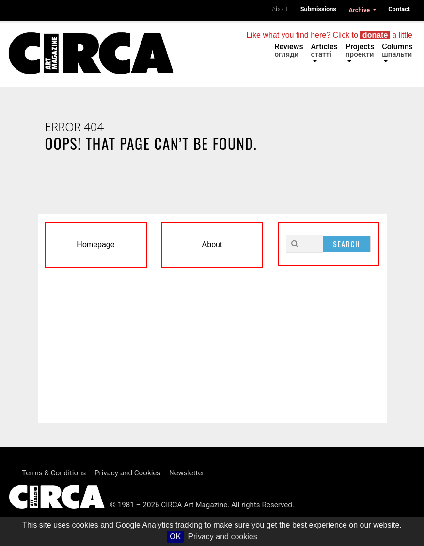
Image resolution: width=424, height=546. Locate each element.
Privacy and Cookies (127, 473)
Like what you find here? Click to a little (329, 35)
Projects (359, 50)
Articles (324, 50)
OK (175, 536)
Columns (397, 50)
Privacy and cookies (222, 536)
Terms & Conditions (54, 473)
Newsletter (186, 473)
